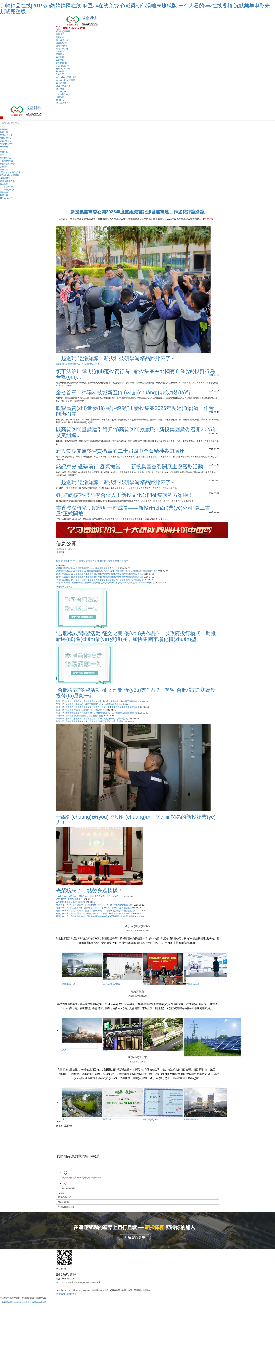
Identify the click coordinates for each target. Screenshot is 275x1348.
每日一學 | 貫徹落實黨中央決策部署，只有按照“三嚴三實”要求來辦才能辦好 (89, 721)
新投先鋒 (60, 57)
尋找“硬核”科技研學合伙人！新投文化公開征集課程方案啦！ (124, 495)
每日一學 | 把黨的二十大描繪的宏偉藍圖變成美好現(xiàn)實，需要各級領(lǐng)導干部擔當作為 (97, 701)
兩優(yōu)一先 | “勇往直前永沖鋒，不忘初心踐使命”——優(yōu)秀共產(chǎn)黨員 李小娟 (95, 916)
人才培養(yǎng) (63, 94)
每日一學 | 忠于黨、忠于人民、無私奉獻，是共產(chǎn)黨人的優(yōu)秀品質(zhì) (92, 718)
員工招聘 (60, 88)
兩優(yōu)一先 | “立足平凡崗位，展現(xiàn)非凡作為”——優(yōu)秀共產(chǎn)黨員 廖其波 (95, 910)
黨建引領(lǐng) (62, 48)
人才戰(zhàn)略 (63, 91)
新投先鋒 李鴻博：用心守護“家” (70, 902)
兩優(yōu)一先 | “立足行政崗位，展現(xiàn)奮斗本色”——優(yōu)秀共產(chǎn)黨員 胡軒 (94, 905)
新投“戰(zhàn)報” (63, 68)
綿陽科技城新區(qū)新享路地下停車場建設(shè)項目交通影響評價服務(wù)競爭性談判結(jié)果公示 (99, 574)
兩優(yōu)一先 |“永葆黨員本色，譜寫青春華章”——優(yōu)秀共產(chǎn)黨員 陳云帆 (93, 908)
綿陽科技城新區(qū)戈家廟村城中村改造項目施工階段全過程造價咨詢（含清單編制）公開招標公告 (100, 580)
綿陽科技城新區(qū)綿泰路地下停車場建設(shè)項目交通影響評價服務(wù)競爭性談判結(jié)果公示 (99, 577)
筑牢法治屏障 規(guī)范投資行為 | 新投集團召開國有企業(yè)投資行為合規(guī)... (135, 374)
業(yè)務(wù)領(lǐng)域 (66, 77)
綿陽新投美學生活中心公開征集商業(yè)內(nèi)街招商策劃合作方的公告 (92, 561)
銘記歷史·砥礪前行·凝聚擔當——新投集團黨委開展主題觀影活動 (129, 466)
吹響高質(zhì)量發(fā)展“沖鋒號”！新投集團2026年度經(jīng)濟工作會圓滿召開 (135, 411)
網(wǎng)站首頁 (63, 31)
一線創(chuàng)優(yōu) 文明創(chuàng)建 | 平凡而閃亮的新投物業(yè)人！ (89, 896)
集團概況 (60, 34)
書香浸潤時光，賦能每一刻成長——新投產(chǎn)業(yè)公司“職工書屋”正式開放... (133, 511)
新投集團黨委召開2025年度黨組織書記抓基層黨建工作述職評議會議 (137, 211)
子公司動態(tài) (62, 66)
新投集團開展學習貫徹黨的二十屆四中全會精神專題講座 (120, 451)
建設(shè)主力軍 (63, 86)
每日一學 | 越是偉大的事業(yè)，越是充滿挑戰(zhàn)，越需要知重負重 (87, 704)
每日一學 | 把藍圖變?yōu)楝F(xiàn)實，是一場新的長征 (80, 710)
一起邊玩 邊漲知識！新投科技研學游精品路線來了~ (115, 482)
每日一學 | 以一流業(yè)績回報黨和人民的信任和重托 (79, 716)
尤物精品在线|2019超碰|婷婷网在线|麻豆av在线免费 (23, 1302)
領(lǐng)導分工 (62, 40)
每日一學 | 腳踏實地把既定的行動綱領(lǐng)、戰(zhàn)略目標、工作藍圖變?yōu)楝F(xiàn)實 (96, 713)
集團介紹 (60, 37)
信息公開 (60, 74)
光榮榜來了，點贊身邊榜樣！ (69, 899)
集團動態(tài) (61, 63)
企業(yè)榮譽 (61, 46)
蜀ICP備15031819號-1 (66, 1294)
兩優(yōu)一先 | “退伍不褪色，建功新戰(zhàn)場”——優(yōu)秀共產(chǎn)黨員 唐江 (93, 913)
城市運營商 (61, 83)
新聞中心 (60, 60)
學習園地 (60, 54)
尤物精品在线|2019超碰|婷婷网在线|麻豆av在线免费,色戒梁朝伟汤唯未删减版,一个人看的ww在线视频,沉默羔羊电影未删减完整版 (135, 8)
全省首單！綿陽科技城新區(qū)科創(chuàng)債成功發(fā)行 (123, 392)
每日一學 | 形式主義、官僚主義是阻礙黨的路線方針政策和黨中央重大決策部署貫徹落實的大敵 (98, 707)
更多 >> (98, 364)
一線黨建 (60, 51)
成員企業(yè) (61, 43)
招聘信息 (60, 97)
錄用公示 (60, 100)
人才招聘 (68, 549)
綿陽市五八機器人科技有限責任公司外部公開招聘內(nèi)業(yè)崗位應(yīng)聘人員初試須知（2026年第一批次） (105, 582)
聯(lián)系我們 (62, 103)
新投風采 (60, 71)
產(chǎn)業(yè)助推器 (65, 80)
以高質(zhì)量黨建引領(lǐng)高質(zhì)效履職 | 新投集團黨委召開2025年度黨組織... (136, 432)
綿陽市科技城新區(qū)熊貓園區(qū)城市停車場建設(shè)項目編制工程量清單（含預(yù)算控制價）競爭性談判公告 (106, 571)
